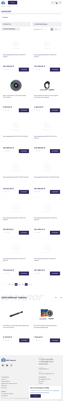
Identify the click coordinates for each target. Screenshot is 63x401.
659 (29, 284)
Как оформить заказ (44, 379)
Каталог (3, 391)
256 (19, 284)
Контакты (4, 387)
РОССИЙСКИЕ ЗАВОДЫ (40, 24)
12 (42, 29)
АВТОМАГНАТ (7, 24)
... (26, 284)
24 (43, 29)
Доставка (41, 381)
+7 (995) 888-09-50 (46, 362)
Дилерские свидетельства (9, 383)
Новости (3, 379)
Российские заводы (7, 393)
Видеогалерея (5, 381)
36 (45, 29)
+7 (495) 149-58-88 (46, 359)
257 (23, 284)
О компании (5, 377)
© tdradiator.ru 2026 (7, 398)
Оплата (41, 383)
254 (13, 284)
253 (9, 284)
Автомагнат (4, 395)
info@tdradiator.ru (44, 369)
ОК (36, 396)
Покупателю (42, 377)
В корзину (24, 69)
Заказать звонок (43, 364)
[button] (56, 297)
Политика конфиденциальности (23, 398)
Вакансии (4, 385)
